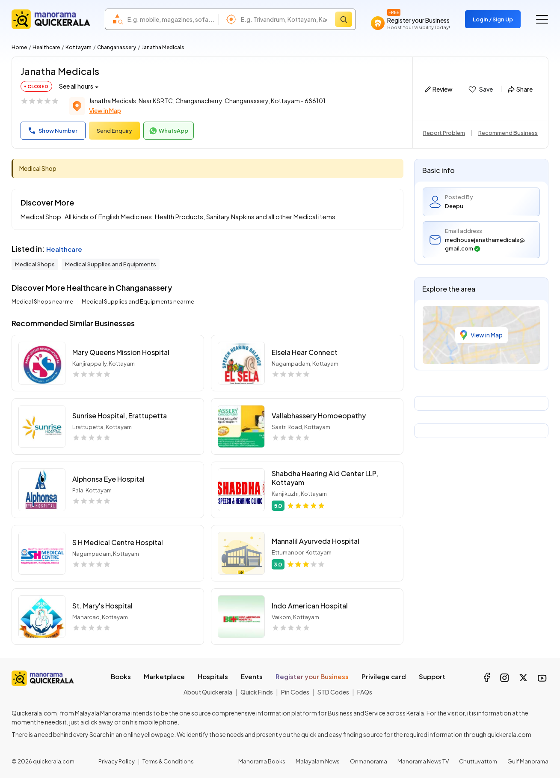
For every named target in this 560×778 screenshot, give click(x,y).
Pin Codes (295, 692)
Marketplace (164, 676)
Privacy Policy (116, 761)
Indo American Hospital (310, 605)
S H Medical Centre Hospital (117, 542)
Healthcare (46, 47)
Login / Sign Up (493, 19)
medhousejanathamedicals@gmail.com (485, 244)
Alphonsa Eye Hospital (108, 478)
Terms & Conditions (168, 761)
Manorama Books (261, 761)
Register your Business (312, 676)
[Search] (343, 19)
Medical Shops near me (43, 301)
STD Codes (333, 692)
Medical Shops (35, 264)
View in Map (105, 110)
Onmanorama (368, 761)
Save (480, 89)
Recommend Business (508, 132)
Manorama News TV (423, 761)
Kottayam (78, 47)
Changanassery (116, 47)
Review (439, 89)
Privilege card (383, 676)
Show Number (53, 130)
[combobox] (171, 19)
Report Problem (444, 132)
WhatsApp (168, 131)
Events (252, 676)
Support (432, 676)
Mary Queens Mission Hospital (120, 352)
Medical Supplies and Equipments (110, 264)
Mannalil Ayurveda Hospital (315, 541)
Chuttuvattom (478, 761)
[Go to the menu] (542, 19)
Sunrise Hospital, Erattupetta (119, 415)
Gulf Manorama (527, 761)
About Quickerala (208, 692)
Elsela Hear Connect (305, 352)
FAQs (364, 692)
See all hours (76, 86)
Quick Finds (256, 692)
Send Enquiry (114, 130)
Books (121, 676)
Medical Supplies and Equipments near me (138, 301)
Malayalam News (318, 761)
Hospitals (213, 676)
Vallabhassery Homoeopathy (319, 415)
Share (520, 89)
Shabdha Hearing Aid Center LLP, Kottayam (325, 478)
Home (19, 47)
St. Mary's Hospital (102, 605)
